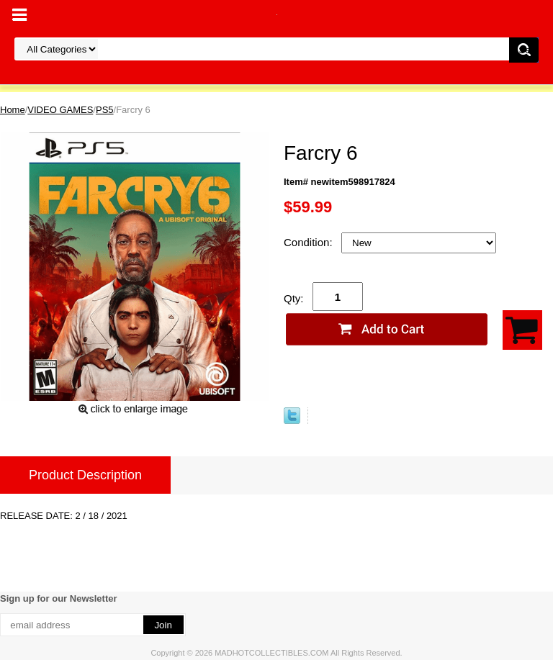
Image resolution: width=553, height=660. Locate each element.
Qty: (294, 298)
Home (12, 109)
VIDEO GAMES (60, 109)
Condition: (310, 242)
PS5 (105, 109)
